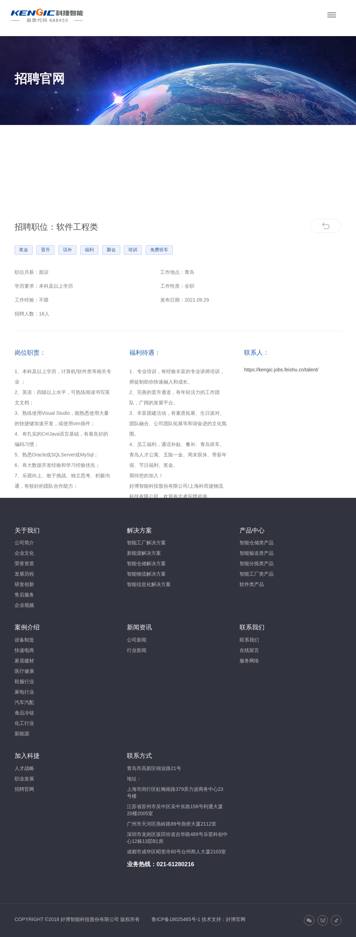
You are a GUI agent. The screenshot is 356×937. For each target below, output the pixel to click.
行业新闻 (136, 650)
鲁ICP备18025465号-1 (176, 919)
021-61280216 (175, 864)
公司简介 (24, 542)
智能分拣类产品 (257, 563)
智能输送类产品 (257, 553)
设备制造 (24, 640)
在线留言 (249, 650)
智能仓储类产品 (257, 542)
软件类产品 (252, 584)
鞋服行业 (24, 681)
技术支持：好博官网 (223, 919)
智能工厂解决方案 (146, 542)
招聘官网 (24, 789)
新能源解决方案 (144, 553)
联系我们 (249, 640)
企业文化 (24, 553)
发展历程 (24, 574)
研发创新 (24, 584)
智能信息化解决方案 (149, 584)
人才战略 (24, 768)
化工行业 (24, 723)
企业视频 (24, 605)
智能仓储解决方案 (146, 563)
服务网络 (249, 660)
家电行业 (24, 692)
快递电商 (24, 650)
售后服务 (24, 594)
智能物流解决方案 (146, 574)
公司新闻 (136, 640)
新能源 (22, 733)
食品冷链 (24, 713)
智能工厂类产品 (257, 574)
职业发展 (24, 778)
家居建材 (24, 660)
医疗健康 (24, 671)
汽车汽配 (24, 702)
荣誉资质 (24, 563)
